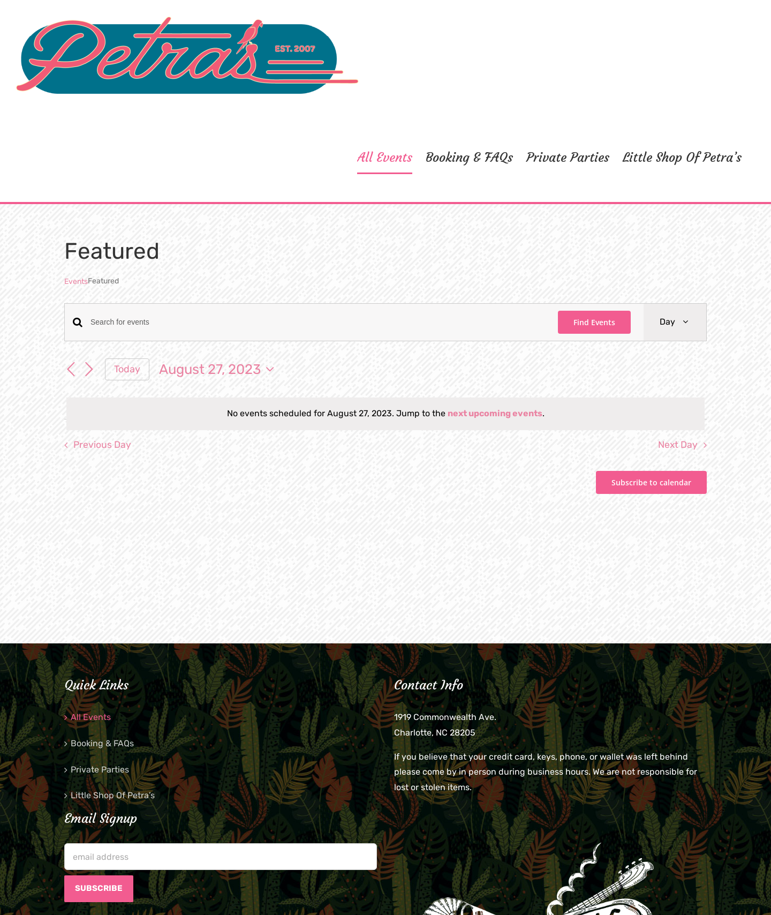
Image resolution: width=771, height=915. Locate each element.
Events (76, 281)
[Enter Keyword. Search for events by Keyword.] (317, 322)
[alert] (385, 414)
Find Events (594, 322)
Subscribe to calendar (651, 482)
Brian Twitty (270, 893)
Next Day (678, 444)
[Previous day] (70, 370)
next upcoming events (495, 413)
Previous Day (102, 444)
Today (127, 368)
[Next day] (88, 370)
